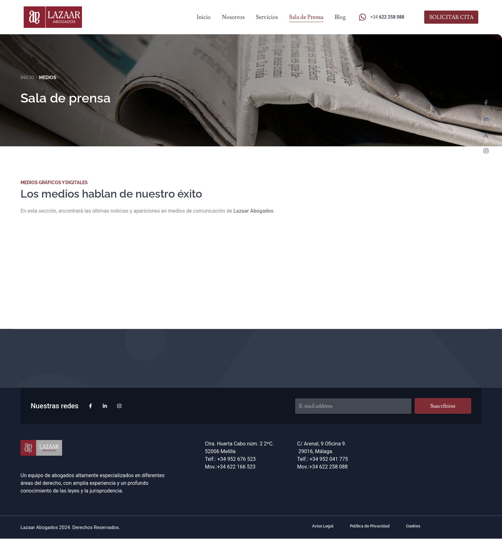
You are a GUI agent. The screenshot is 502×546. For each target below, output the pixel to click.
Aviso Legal (322, 527)
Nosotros (233, 17)
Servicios (267, 17)
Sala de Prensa (306, 17)
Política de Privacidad (370, 527)
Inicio (204, 17)
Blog (340, 17)
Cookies (414, 527)
